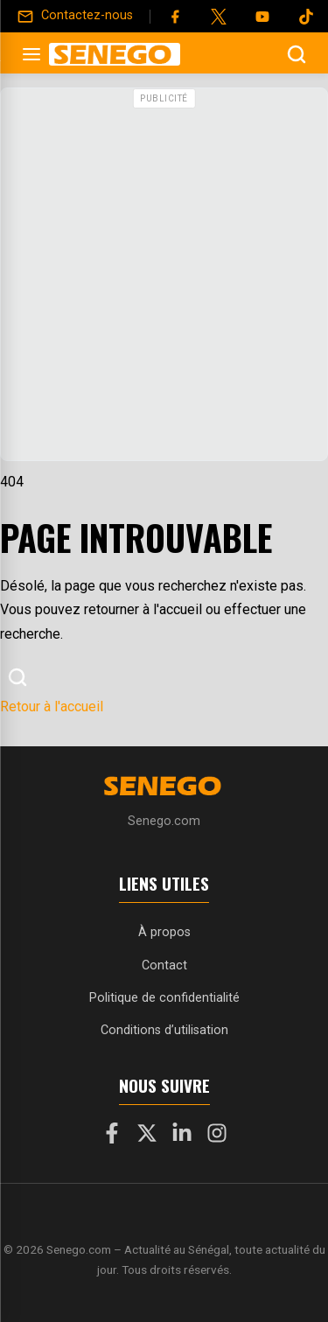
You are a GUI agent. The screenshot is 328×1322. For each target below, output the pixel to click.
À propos (164, 932)
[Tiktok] (306, 16)
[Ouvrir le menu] (31, 54)
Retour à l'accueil (51, 706)
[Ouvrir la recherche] (296, 54)
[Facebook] (175, 16)
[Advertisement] (164, 279)
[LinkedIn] (181, 1136)
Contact (164, 965)
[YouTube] (262, 16)
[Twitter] (219, 16)
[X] (146, 1136)
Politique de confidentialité (164, 997)
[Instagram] (216, 1136)
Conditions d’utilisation (164, 1030)
